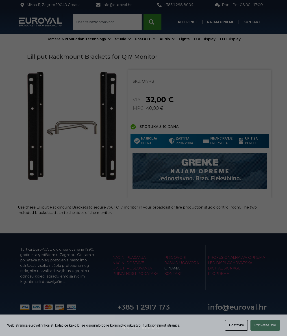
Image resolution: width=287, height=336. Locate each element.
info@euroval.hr (237, 307)
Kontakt (252, 22)
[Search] (152, 22)
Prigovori (175, 257)
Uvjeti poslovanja (132, 268)
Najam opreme (220, 22)
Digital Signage (224, 268)
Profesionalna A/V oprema (236, 257)
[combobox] (107, 22)
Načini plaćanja (129, 257)
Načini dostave (128, 263)
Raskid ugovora (181, 263)
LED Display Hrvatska (230, 263)
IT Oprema (218, 273)
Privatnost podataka (135, 273)
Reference (188, 22)
